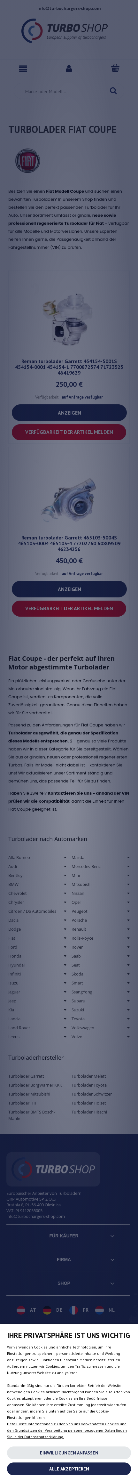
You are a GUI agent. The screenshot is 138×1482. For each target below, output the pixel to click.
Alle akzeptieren (69, 1469)
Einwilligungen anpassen (69, 1453)
